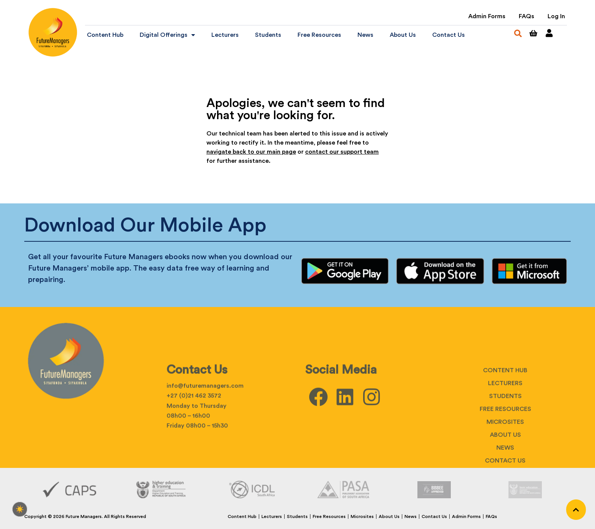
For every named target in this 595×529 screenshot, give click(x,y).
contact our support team (342, 152)
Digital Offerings (167, 35)
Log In (556, 16)
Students (268, 35)
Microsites (362, 516)
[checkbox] (19, 509)
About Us (403, 35)
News (365, 35)
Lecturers (225, 35)
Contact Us (448, 35)
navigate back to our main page (251, 152)
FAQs (526, 16)
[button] (518, 33)
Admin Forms (486, 16)
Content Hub (105, 35)
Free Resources (319, 35)
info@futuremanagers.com (205, 433)
